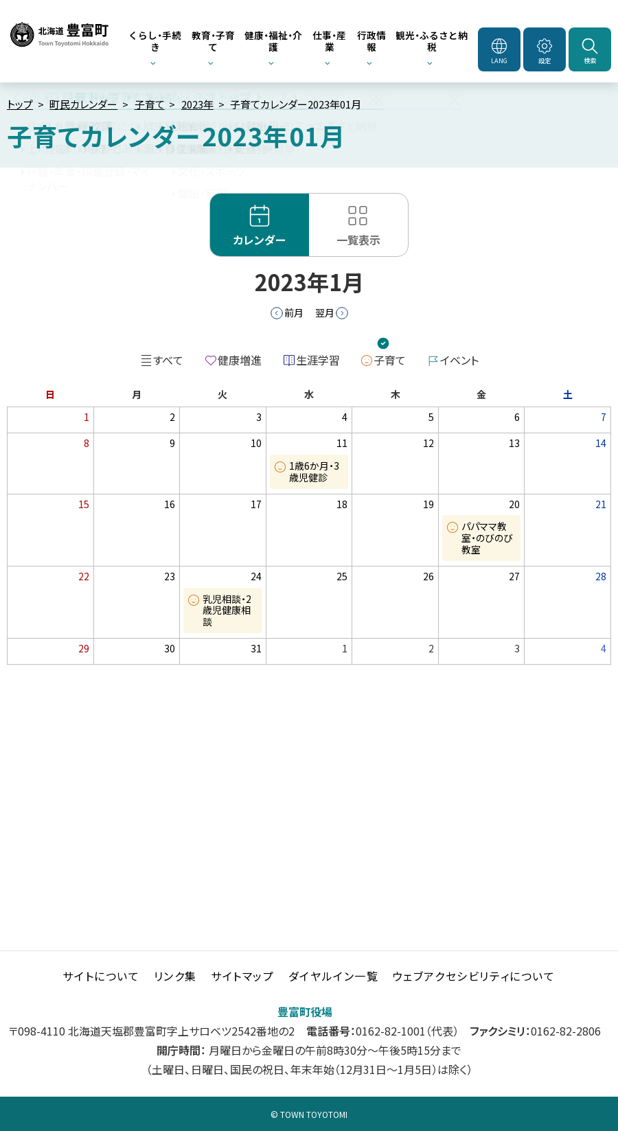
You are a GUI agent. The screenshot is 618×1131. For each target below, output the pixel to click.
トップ (20, 104)
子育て (150, 104)
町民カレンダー (83, 104)
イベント (459, 360)
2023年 (197, 104)
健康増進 (240, 360)
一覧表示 (358, 239)
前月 (294, 312)
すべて (168, 360)
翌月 (324, 312)
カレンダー (259, 239)
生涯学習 (318, 360)
